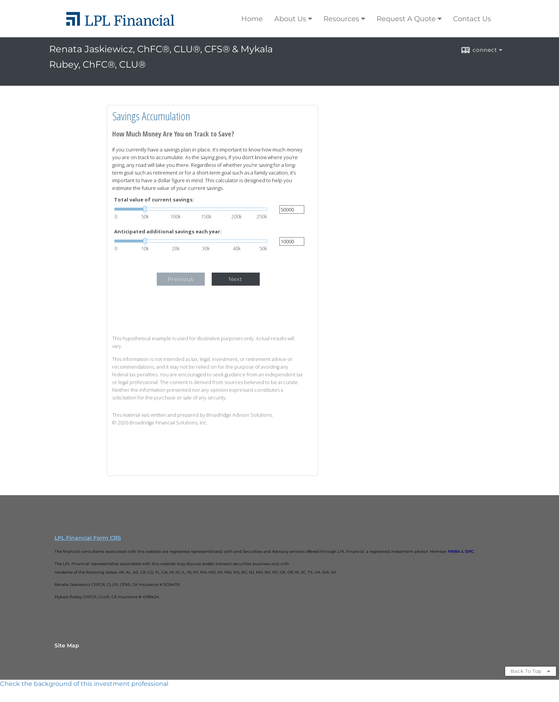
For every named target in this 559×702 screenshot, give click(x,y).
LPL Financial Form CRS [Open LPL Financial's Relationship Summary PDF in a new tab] (88, 537)
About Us (290, 19)
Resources (341, 19)
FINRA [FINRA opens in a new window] (454, 551)
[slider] (191, 209)
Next (235, 279)
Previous (181, 279)
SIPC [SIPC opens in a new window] (469, 551)
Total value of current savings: (154, 199)
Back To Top (531, 671)
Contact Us (472, 19)
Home (252, 19)
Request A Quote (406, 19)
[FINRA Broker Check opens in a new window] (279, 684)
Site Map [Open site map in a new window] (67, 645)
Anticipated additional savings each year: (168, 231)
